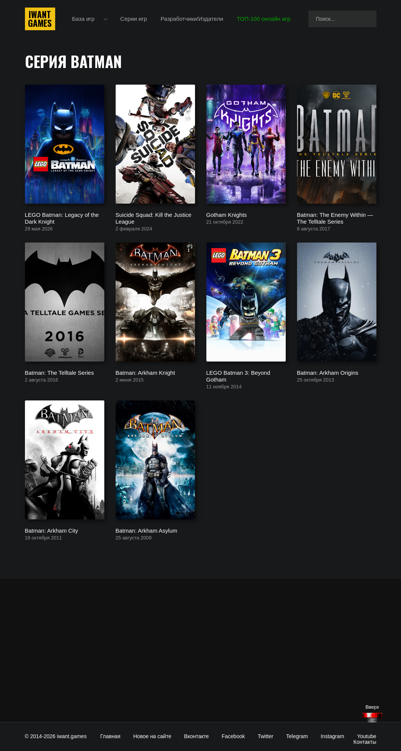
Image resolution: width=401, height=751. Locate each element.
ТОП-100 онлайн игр (264, 18)
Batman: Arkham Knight (145, 372)
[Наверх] (372, 717)
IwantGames (40, 19)
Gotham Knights (226, 214)
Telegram (297, 736)
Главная (110, 736)
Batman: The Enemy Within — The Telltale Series (335, 217)
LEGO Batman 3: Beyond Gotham (238, 375)
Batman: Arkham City (51, 530)
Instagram (332, 736)
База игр (83, 18)
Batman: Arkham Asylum (146, 530)
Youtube (366, 736)
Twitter (265, 736)
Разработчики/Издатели (192, 18)
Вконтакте (196, 736)
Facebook (233, 736)
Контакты (364, 742)
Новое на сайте (152, 736)
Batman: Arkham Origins (328, 372)
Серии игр (133, 18)
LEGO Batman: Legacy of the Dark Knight (62, 217)
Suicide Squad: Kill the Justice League (154, 217)
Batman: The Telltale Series (59, 372)
